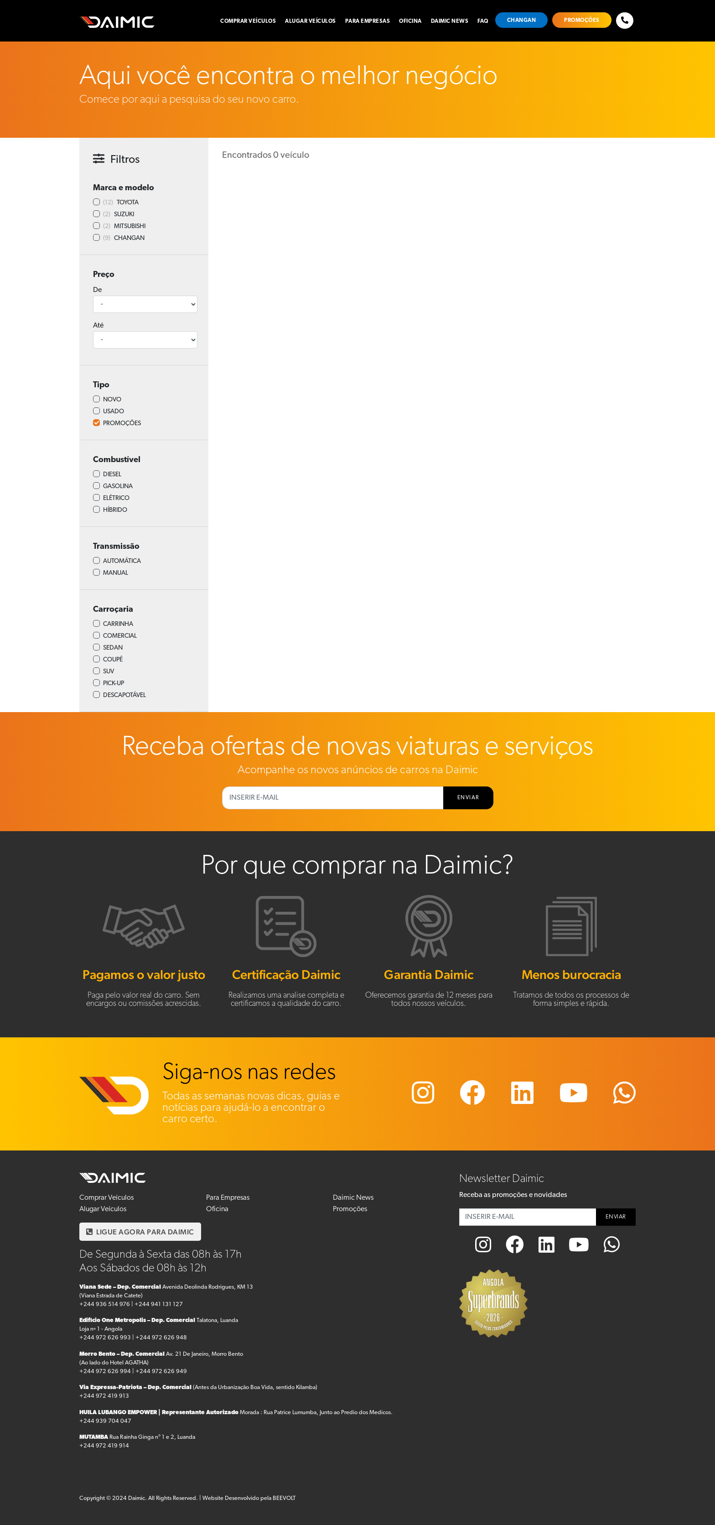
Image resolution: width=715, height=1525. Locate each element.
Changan (521, 20)
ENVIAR (468, 798)
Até (98, 325)
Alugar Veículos (310, 21)
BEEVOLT (284, 1498)
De (97, 290)
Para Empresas (367, 21)
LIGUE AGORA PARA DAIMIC (140, 1232)
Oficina (410, 21)
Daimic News (450, 21)
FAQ (482, 21)
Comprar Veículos (248, 21)
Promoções (582, 20)
